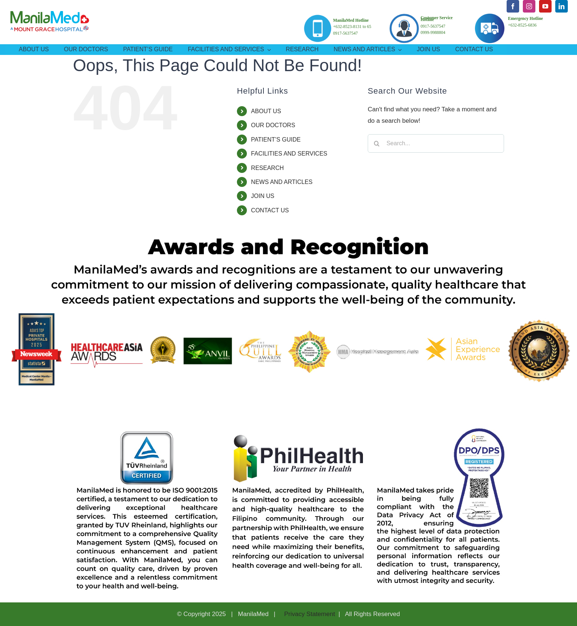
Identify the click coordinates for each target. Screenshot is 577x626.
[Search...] (436, 143)
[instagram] (529, 6)
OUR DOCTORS (273, 125)
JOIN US (262, 196)
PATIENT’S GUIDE (276, 139)
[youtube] (545, 6)
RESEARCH (267, 168)
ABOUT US (266, 111)
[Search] (377, 143)
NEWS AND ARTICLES (281, 182)
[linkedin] (561, 6)
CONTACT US (270, 210)
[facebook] (513, 6)
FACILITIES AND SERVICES (289, 153)
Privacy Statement (308, 614)
